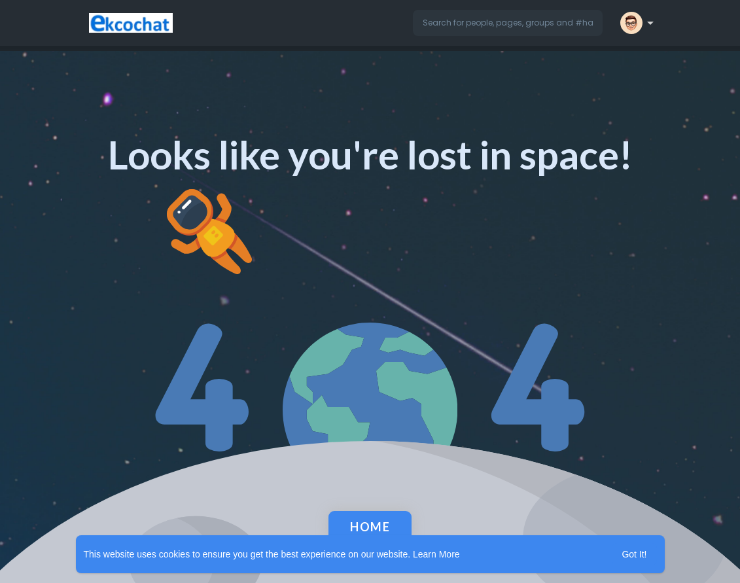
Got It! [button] (634, 554)
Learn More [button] (436, 554)
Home (370, 527)
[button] (508, 23)
